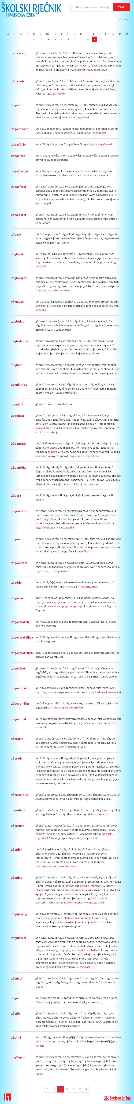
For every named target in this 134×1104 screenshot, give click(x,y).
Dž (48, 34)
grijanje (52, 918)
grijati (66, 950)
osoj (71, 586)
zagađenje (99, 133)
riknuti (39, 1073)
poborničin (75, 707)
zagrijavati (98, 902)
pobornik (40, 727)
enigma (93, 484)
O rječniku (125, 19)
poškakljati (42, 428)
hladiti (81, 950)
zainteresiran (43, 866)
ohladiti (85, 885)
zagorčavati (62, 571)
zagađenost (105, 144)
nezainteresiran (67, 866)
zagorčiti (69, 527)
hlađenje (69, 918)
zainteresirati (71, 894)
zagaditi (48, 203)
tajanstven (92, 456)
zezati (97, 69)
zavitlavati (79, 69)
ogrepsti (107, 834)
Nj (34, 39)
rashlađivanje (83, 918)
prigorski (67, 606)
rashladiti (96, 885)
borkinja (100, 692)
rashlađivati (93, 950)
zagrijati (85, 967)
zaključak (41, 266)
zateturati (58, 290)
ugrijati (69, 885)
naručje (39, 1045)
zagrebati (41, 838)
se (67, 290)
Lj (112, 34)
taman (65, 242)
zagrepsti (103, 814)
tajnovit (52, 451)
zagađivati (82, 117)
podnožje (40, 310)
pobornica (114, 692)
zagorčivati (42, 527)
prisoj (94, 586)
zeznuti (104, 89)
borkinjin (60, 707)
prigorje (85, 586)
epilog (112, 262)
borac (111, 723)
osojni (52, 606)
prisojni (78, 606)
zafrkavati (59, 93)
